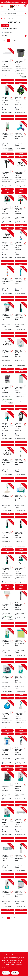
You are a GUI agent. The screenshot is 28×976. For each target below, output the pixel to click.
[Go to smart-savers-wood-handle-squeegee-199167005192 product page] (7, 501)
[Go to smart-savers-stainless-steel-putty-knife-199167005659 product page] (20, 861)
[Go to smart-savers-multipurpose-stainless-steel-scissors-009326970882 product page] (7, 139)
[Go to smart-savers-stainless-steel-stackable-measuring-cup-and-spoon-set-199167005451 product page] (7, 320)
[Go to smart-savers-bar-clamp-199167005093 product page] (7, 176)
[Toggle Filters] (26, 36)
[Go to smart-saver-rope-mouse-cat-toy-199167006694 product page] (20, 897)
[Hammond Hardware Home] (14, 6)
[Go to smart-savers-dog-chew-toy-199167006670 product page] (20, 139)
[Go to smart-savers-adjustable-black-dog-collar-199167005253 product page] (20, 536)
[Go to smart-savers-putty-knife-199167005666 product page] (20, 717)
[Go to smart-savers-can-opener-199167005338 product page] (7, 103)
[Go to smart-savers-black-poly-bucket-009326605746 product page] (20, 66)
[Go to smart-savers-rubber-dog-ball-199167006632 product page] (7, 248)
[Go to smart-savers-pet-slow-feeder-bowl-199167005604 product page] (7, 861)
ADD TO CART (7, 80)
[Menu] (2, 6)
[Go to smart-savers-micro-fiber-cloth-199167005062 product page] (20, 392)
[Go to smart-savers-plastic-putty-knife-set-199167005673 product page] (7, 355)
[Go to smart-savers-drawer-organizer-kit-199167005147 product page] (7, 66)
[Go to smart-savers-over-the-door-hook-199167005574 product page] (20, 681)
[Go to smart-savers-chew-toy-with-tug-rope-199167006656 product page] (7, 284)
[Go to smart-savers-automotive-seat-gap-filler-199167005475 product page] (20, 609)
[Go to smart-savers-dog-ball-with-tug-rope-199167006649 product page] (20, 248)
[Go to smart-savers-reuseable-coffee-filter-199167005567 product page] (7, 681)
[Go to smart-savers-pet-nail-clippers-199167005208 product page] (7, 212)
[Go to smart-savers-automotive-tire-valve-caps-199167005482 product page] (20, 789)
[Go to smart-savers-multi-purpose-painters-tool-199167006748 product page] (20, 753)
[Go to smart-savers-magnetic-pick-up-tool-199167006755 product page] (7, 429)
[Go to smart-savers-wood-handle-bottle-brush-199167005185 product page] (20, 465)
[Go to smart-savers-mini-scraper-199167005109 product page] (7, 789)
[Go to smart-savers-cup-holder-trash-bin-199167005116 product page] (20, 429)
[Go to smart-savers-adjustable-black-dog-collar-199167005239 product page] (7, 536)
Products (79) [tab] (5, 25)
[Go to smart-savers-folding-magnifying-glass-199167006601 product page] (7, 825)
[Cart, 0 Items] (25, 6)
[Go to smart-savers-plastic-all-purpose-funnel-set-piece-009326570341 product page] (7, 609)
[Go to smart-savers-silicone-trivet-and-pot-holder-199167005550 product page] (20, 646)
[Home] (1, 19)
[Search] (26, 13)
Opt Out (15, 973)
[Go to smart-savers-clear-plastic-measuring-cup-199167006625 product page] (20, 355)
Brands (5, 18)
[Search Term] (14, 13)
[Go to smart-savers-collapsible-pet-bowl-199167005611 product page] (7, 717)
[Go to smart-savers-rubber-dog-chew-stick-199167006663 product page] (20, 284)
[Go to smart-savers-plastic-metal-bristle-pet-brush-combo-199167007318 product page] (20, 176)
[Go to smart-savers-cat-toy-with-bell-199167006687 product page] (7, 753)
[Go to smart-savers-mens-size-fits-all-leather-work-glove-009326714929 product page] (7, 392)
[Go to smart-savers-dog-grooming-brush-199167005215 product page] (20, 212)
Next (15, 40)
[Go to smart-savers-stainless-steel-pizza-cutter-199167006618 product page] (7, 897)
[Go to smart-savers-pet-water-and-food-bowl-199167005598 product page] (20, 825)
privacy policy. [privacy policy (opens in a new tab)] (5, 964)
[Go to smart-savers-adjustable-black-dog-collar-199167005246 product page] (7, 572)
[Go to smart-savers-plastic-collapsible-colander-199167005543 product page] (20, 103)
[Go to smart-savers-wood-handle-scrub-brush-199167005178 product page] (7, 465)
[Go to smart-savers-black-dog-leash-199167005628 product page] (20, 320)
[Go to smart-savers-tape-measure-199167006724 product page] (20, 572)
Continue (5, 973)
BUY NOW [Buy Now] (7, 83)
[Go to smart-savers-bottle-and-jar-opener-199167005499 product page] (7, 646)
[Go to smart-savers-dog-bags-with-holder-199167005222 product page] (20, 501)
